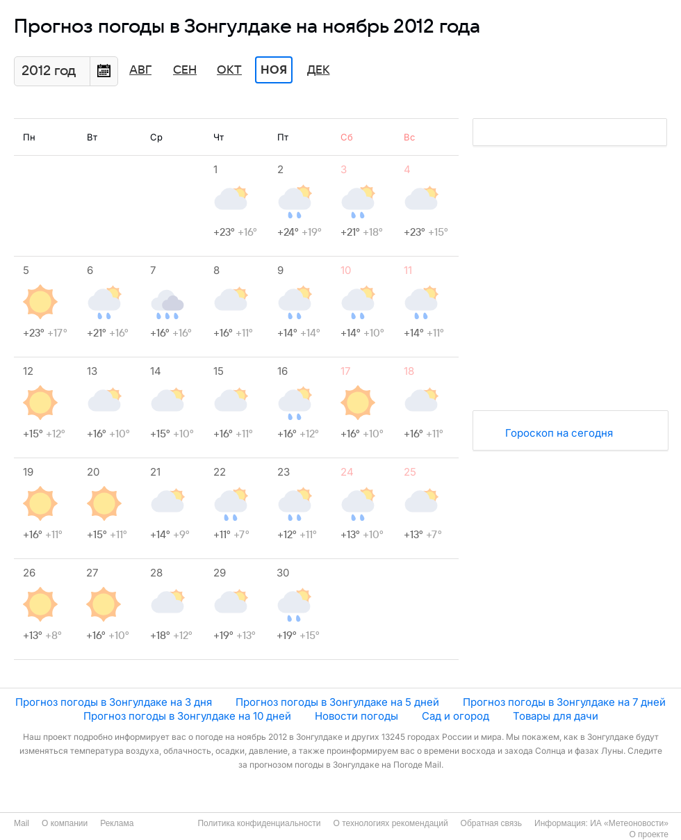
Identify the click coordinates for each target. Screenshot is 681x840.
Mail (21, 823)
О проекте (648, 834)
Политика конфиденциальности (258, 823)
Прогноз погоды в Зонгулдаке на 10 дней (187, 715)
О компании (65, 823)
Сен (185, 70)
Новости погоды (356, 715)
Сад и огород (455, 715)
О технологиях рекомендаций (390, 823)
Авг (140, 70)
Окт (229, 70)
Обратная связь (491, 823)
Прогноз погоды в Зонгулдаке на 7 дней (564, 702)
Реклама (116, 823)
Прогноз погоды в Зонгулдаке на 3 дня (113, 702)
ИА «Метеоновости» (629, 823)
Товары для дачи (555, 715)
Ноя (274, 70)
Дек (318, 70)
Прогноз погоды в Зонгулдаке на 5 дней (337, 702)
